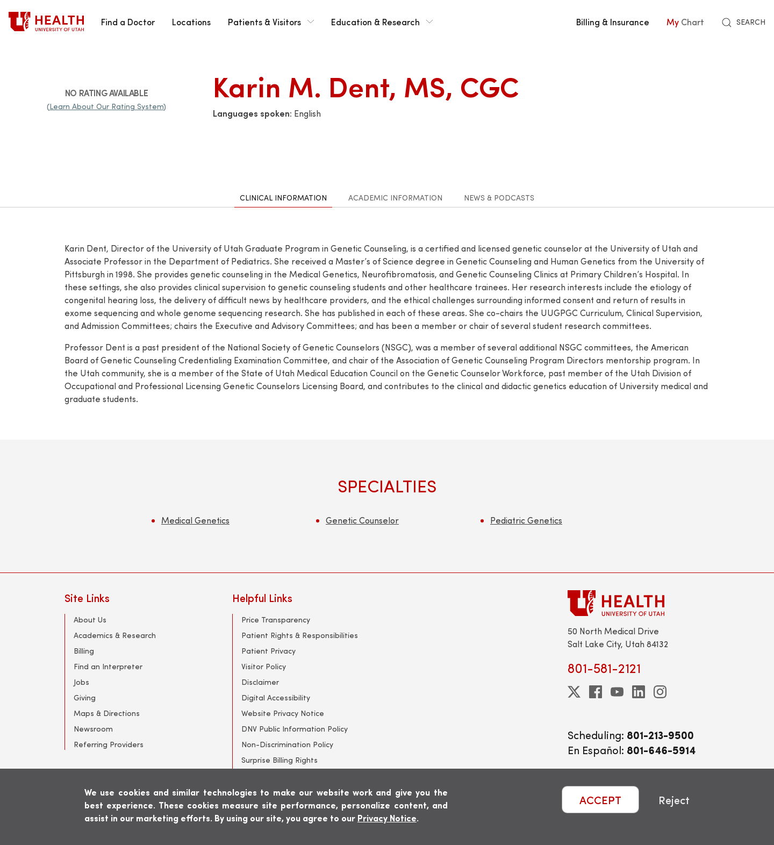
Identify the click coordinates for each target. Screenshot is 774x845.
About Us (90, 619)
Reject (674, 799)
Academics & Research (115, 635)
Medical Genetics (195, 520)
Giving (85, 697)
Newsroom (93, 729)
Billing (84, 651)
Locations (191, 21)
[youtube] (617, 691)
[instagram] (660, 691)
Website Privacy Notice (282, 713)
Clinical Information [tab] (283, 197)
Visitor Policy (263, 666)
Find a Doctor (128, 21)
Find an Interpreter (108, 666)
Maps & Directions (107, 713)
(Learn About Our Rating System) (106, 106)
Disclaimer (260, 682)
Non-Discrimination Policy (287, 744)
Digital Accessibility (275, 697)
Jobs (81, 682)
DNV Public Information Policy (294, 729)
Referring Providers (109, 744)
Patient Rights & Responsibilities (299, 635)
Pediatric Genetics (526, 520)
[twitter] (574, 691)
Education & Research (382, 21)
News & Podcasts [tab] (499, 197)
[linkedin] (638, 691)
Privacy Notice (387, 818)
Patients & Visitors (271, 21)
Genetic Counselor (362, 520)
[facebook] (595, 691)
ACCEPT (600, 799)
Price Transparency (275, 619)
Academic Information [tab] (395, 197)
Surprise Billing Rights (279, 760)
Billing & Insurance (612, 21)
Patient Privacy (268, 651)
